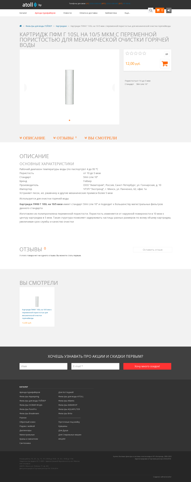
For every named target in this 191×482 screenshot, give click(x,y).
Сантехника (25, 443)
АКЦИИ (61, 438)
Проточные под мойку (69, 422)
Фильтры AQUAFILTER (69, 409)
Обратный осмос (27, 422)
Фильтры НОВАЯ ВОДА (30, 405)
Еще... (127, 13)
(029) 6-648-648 (95, 3)
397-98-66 (126, 3)
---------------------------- (69, 417)
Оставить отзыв (152, 246)
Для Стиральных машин (69, 434)
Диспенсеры (25, 430)
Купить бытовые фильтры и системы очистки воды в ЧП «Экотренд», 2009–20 (141, 456)
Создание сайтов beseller (162, 477)
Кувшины (62, 426)
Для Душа (63, 430)
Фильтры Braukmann (29, 413)
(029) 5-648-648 (112, 3)
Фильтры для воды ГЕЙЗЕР (32, 400)
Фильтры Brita (65, 413)
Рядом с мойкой (27, 426)
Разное (23, 417)
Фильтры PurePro (28, 409)
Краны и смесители (28, 438)
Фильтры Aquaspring (29, 396)
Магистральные (27, 434)
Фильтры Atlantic (66, 400)
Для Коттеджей (65, 392)
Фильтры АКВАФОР (67, 405)
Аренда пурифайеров (29, 392)
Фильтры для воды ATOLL (71, 396)
